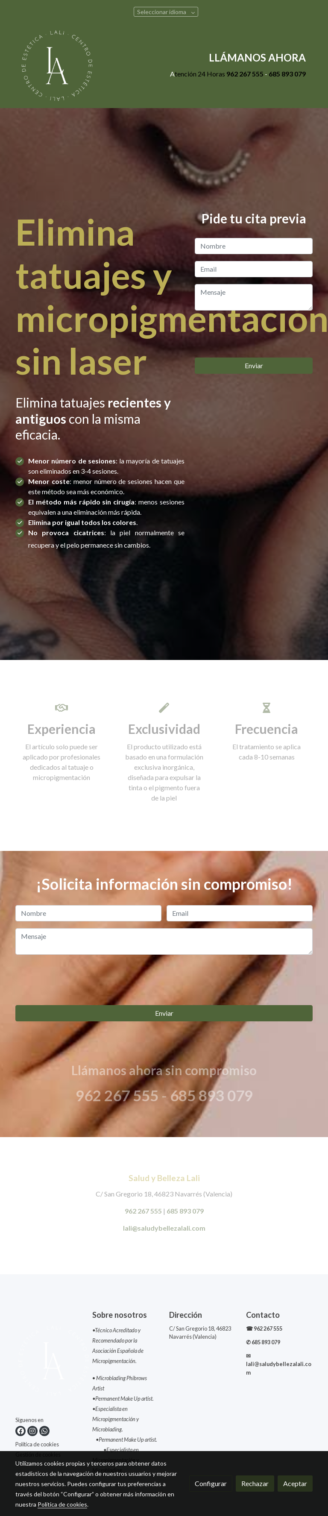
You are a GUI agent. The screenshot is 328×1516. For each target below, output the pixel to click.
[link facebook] (20, 1431)
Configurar (211, 1483)
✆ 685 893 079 (263, 1342)
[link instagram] (32, 1431)
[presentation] (260, 334)
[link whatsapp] (44, 1431)
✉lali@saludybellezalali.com (278, 1363)
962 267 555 (245, 74)
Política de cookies (37, 1444)
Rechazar (255, 1483)
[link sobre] (48, 1362)
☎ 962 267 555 (264, 1328)
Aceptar (295, 1483)
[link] (57, 65)
